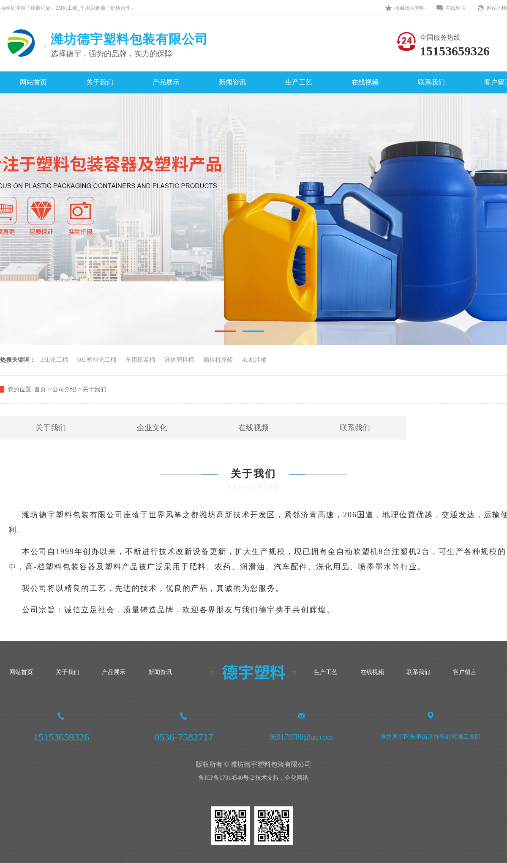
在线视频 (365, 82)
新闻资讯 (232, 82)
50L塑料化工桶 (97, 360)
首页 (40, 389)
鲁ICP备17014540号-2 (226, 778)
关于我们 (99, 82)
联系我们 (431, 82)
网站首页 (33, 82)
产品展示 (166, 82)
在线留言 (456, 8)
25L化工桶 (54, 360)
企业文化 (152, 427)
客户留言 (465, 672)
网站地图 (497, 8)
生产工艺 (298, 82)
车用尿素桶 (140, 360)
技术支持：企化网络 (281, 778)
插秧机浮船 (218, 360)
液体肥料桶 (179, 360)
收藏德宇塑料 (410, 8)
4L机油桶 (254, 360)
